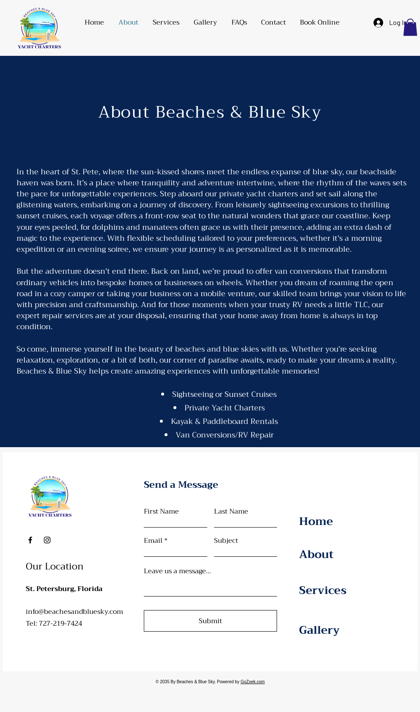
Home (316, 521)
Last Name (231, 511)
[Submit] (210, 621)
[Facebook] (30, 540)
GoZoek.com (253, 681)
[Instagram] (47, 540)
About (316, 554)
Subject (226, 540)
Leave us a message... (177, 571)
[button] (166, 22)
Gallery (319, 630)
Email (153, 540)
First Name (161, 511)
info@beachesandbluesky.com (74, 612)
